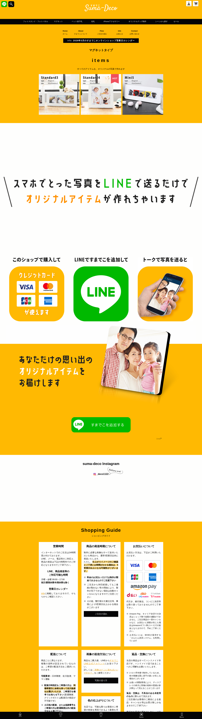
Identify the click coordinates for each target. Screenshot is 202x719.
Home (65, 37)
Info (121, 37)
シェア (159, 443)
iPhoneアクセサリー (120, 21)
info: (101, 45)
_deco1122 (101, 478)
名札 (96, 21)
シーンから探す (186, 21)
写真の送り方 (101, 685)
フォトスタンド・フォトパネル (22, 21)
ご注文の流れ (101, 618)
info (43, 598)
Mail (101, 715)
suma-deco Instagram (101, 468)
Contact (136, 37)
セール (101, 25)
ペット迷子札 (77, 21)
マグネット (53, 21)
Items (141, 715)
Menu (182, 715)
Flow (103, 37)
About (81, 37)
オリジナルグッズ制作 (154, 21)
